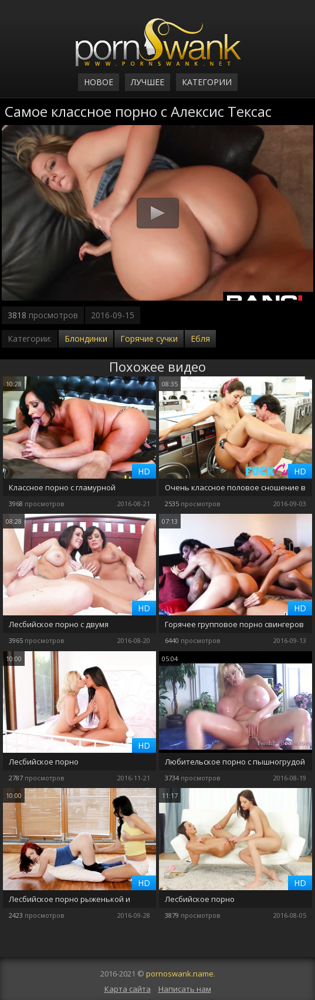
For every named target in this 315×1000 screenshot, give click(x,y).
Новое (98, 81)
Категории (207, 81)
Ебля (200, 338)
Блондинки (86, 338)
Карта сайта (127, 989)
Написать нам (184, 989)
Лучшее (147, 81)
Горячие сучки (149, 338)
